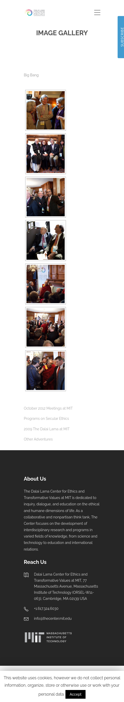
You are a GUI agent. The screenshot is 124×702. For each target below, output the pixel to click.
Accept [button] (75, 694)
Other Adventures (38, 439)
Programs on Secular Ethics (46, 419)
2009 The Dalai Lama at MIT (47, 429)
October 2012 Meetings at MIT (48, 408)
